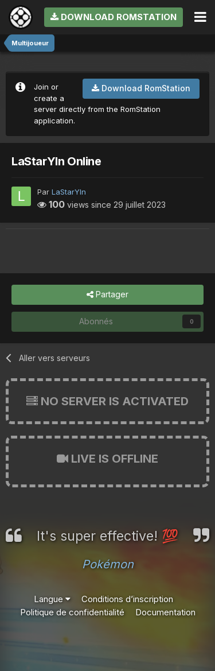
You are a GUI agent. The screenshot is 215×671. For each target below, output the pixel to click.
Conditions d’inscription (127, 599)
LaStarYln (69, 191)
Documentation (165, 612)
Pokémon (108, 564)
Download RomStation (113, 16)
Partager (107, 294)
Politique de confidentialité (72, 612)
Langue (52, 599)
